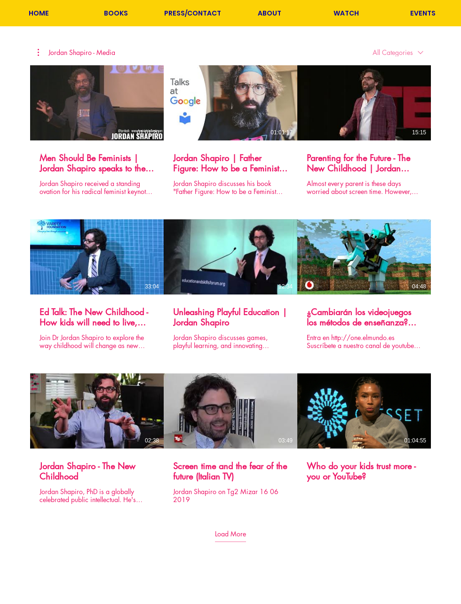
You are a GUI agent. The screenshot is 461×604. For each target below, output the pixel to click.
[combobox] (398, 52)
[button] (115, 13)
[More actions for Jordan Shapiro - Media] (76, 52)
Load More (230, 533)
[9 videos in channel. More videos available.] (230, 284)
